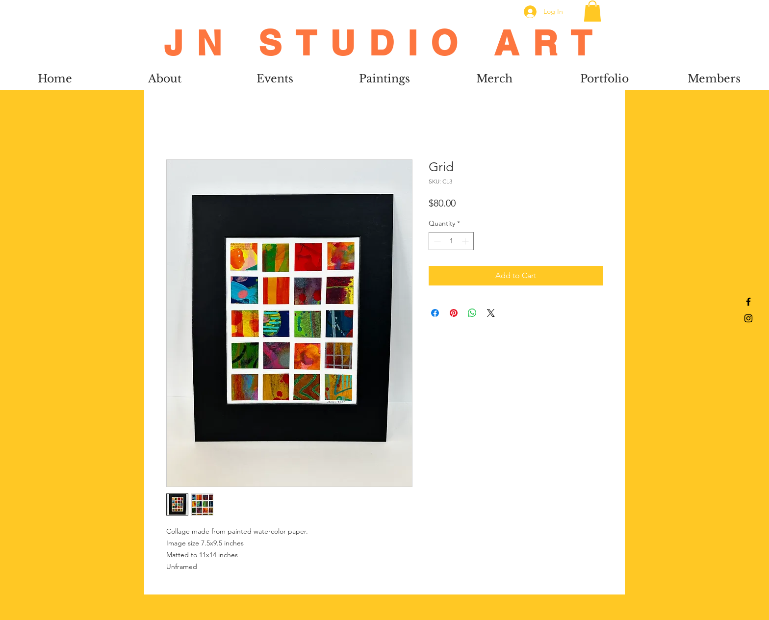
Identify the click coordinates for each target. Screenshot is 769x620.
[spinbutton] (451, 241)
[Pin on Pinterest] (454, 313)
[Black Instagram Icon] (748, 318)
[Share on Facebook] (435, 313)
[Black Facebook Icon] (748, 301)
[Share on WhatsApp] (472, 313)
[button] (592, 11)
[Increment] (466, 241)
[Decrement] (436, 241)
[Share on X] (491, 313)
